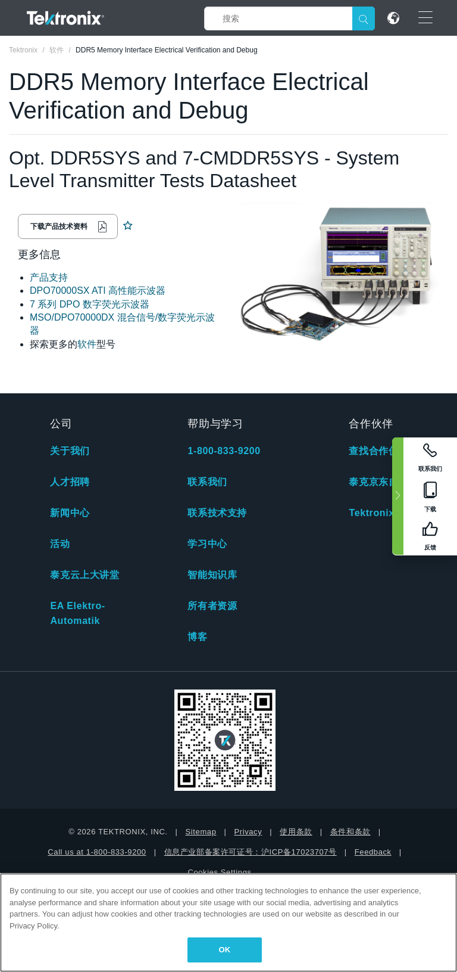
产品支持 (49, 277)
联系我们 (207, 482)
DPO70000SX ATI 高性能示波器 (97, 290)
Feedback (373, 851)
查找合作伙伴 (378, 451)
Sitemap (201, 831)
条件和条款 (350, 831)
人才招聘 (69, 482)
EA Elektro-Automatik (77, 613)
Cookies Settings (219, 872)
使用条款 (296, 831)
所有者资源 (212, 606)
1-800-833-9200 (223, 451)
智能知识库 (212, 575)
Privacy (248, 831)
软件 (86, 344)
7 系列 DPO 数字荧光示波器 (89, 304)
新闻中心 (69, 513)
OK (225, 949)
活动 (60, 544)
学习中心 (207, 544)
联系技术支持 (217, 513)
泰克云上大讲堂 (84, 575)
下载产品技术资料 (58, 226)
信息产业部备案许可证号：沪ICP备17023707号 (250, 851)
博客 (197, 637)
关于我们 (69, 451)
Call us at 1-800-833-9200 (97, 851)
